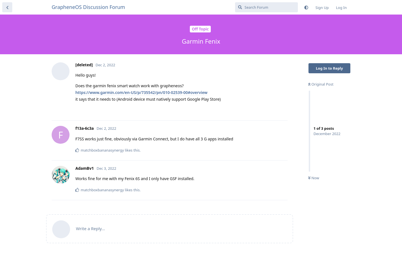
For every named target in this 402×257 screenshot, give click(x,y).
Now (313, 177)
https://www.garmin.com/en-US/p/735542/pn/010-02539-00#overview (141, 92)
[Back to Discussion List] (7, 7)
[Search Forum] (266, 7)
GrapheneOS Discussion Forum (88, 7)
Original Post (320, 84)
